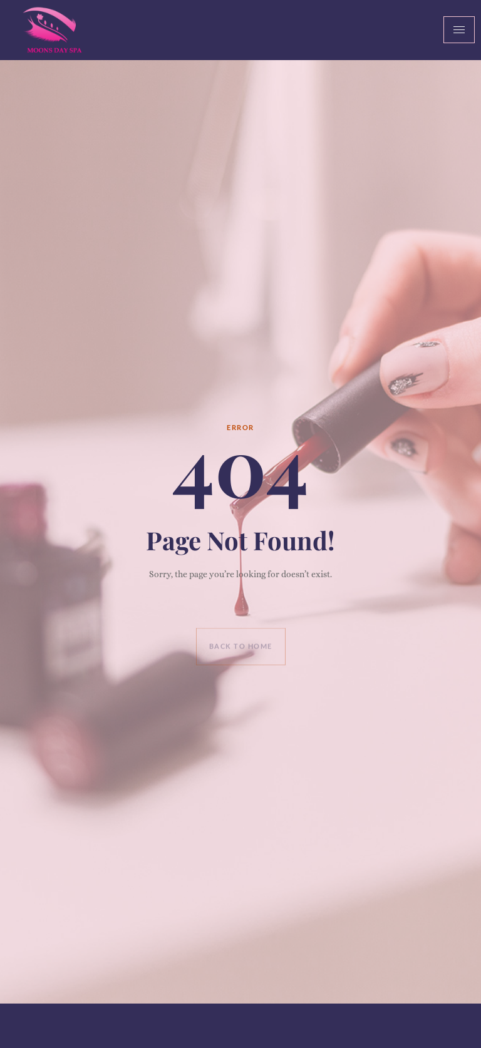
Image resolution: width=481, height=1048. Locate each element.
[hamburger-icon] (459, 29)
